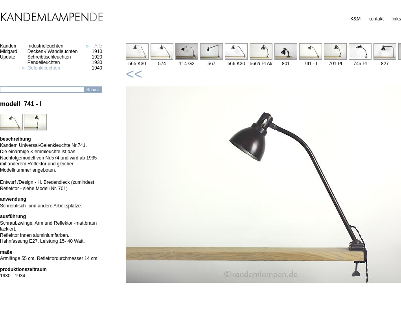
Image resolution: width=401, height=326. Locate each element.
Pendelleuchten (44, 62)
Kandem (9, 46)
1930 (97, 62)
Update (7, 57)
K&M (355, 19)
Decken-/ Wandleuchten (53, 51)
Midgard (8, 51)
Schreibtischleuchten (49, 57)
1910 (97, 51)
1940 (97, 68)
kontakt (376, 19)
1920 (97, 57)
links (396, 19)
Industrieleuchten (45, 46)
